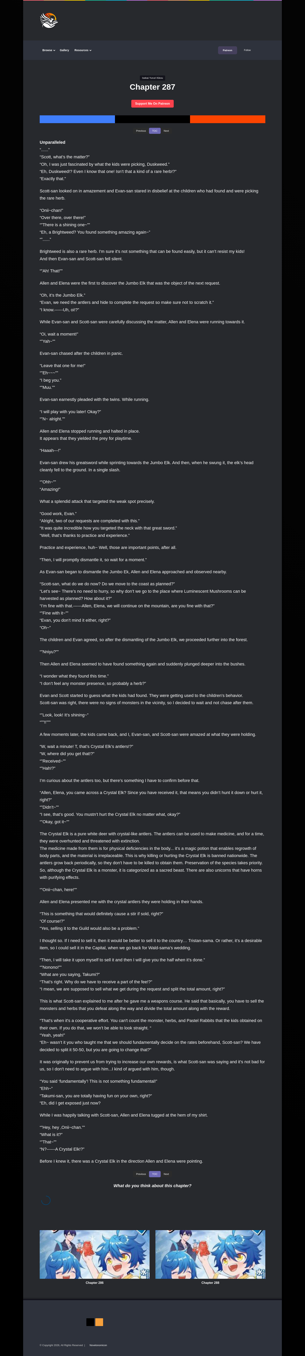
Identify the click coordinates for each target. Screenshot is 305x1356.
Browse (47, 50)
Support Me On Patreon (152, 103)
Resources (81, 50)
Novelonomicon (98, 1345)
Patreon (227, 50)
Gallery (64, 50)
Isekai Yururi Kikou (152, 77)
